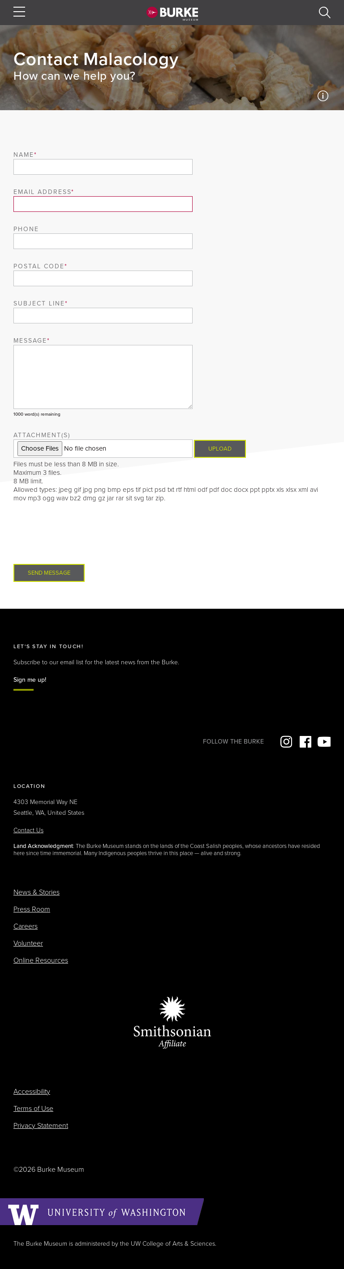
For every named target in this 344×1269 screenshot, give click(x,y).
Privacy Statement (40, 1125)
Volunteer (28, 943)
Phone (26, 229)
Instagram (285, 741)
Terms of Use (33, 1108)
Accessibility (31, 1091)
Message (30, 340)
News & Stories (36, 892)
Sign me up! (29, 680)
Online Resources (40, 960)
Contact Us (28, 830)
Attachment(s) (41, 435)
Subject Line (39, 303)
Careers (25, 926)
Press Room (31, 909)
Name (23, 155)
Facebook (304, 741)
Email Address (42, 192)
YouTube (324, 741)
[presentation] (81, 533)
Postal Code (38, 266)
